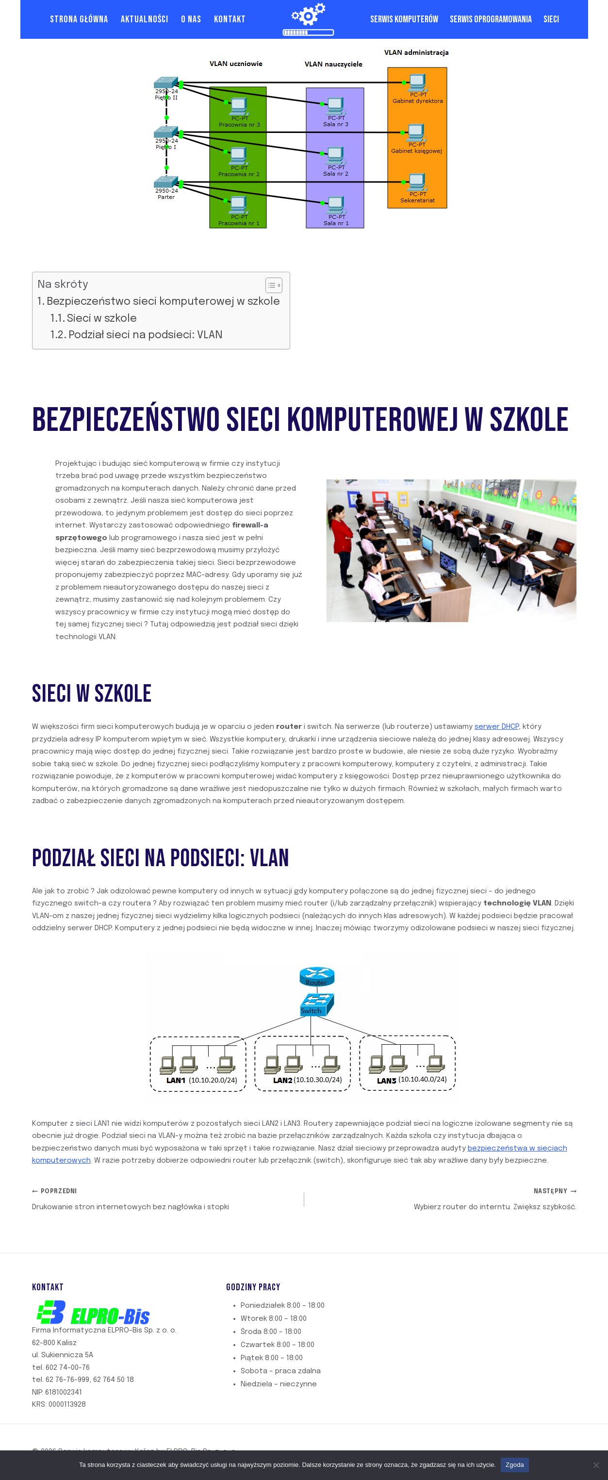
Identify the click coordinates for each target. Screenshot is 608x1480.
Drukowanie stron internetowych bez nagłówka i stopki (164, 1198)
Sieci (551, 19)
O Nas (191, 19)
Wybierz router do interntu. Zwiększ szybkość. (444, 1198)
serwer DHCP (497, 727)
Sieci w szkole (102, 318)
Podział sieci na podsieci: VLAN (145, 335)
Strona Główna (79, 19)
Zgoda (515, 1464)
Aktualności (144, 19)
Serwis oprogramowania (491, 19)
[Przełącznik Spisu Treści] (269, 285)
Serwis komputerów (404, 19)
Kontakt (230, 19)
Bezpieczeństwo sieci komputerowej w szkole (163, 301)
